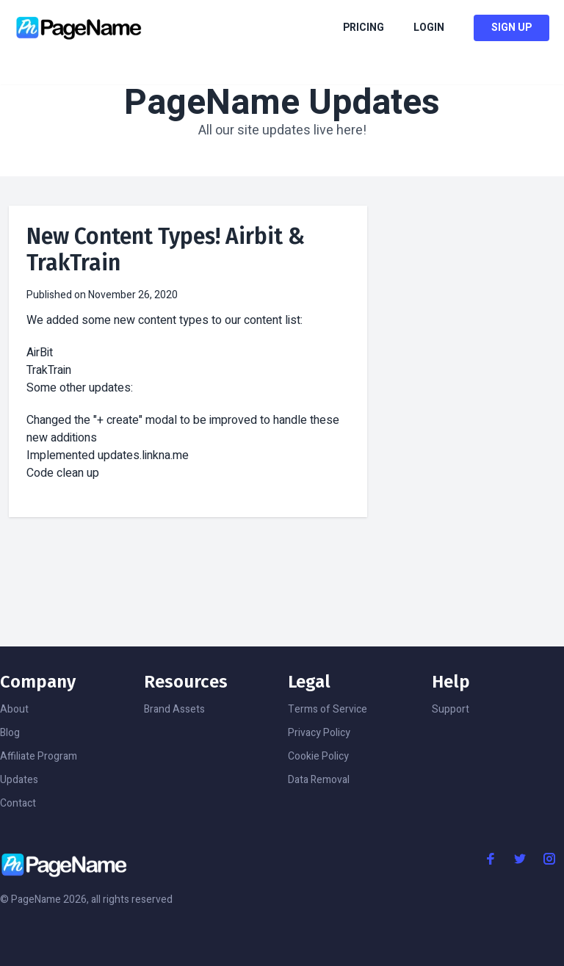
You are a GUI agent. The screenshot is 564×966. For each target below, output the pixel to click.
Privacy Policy (319, 732)
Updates (19, 779)
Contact (18, 803)
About (14, 709)
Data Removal (319, 779)
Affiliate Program (38, 756)
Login (428, 28)
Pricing (363, 28)
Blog (10, 732)
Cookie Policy (318, 756)
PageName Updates (282, 102)
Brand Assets (174, 709)
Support (450, 709)
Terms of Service (327, 709)
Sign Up (511, 27)
